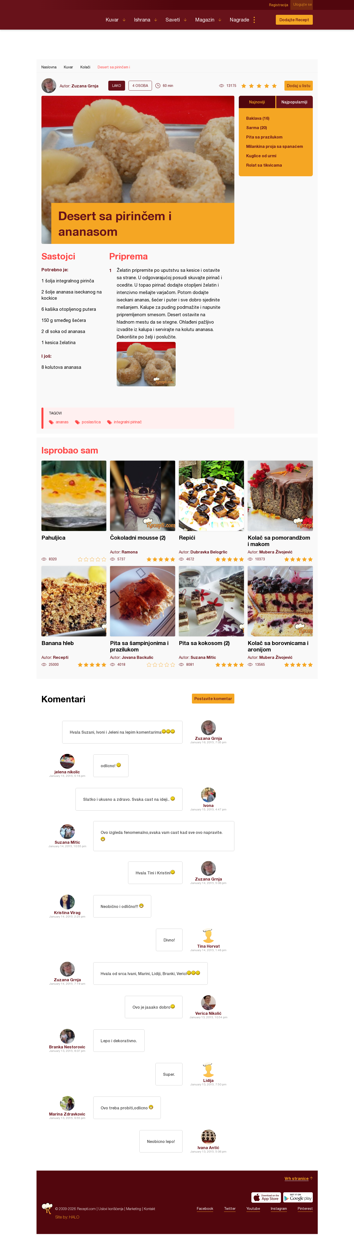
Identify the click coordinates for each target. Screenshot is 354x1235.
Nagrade (239, 19)
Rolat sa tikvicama (264, 165)
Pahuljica (74, 511)
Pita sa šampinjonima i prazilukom (142, 616)
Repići (211, 511)
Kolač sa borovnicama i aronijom (280, 616)
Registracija (279, 5)
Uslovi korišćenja (110, 1210)
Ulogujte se (303, 5)
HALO (74, 1218)
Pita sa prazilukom (264, 137)
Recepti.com (69, 17)
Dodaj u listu (298, 85)
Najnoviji (257, 101)
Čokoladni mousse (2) (142, 511)
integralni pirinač (128, 422)
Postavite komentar (213, 698)
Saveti (173, 19)
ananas (62, 422)
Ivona (208, 805)
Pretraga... (264, 19)
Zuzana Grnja (84, 85)
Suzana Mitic (67, 842)
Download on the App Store (266, 1198)
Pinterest (305, 1210)
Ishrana (142, 19)
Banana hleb (74, 616)
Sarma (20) (256, 127)
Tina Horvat (208, 947)
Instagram (279, 1210)
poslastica (91, 422)
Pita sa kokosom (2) (211, 616)
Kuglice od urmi (261, 155)
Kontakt (149, 1210)
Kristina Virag (67, 913)
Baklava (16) (257, 118)
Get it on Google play (298, 1198)
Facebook (205, 1210)
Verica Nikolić (208, 1014)
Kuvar (112, 19)
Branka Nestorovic (67, 1047)
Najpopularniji (294, 101)
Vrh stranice (297, 1179)
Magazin (204, 19)
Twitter (230, 1210)
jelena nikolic (67, 771)
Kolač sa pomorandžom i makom (280, 511)
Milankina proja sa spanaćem (274, 146)
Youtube (253, 1210)
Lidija (208, 1081)
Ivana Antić (208, 1148)
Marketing (133, 1210)
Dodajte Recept (294, 19)
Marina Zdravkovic (67, 1115)
